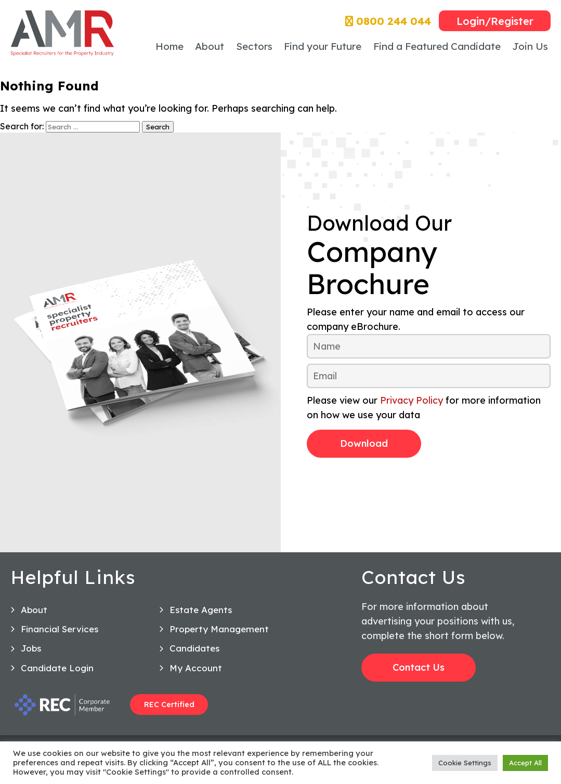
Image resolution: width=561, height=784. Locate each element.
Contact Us (419, 670)
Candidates (194, 651)
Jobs (31, 651)
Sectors (254, 46)
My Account (195, 670)
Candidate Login (57, 670)
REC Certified (169, 707)
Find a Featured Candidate (437, 46)
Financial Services (59, 632)
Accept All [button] (525, 763)
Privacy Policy (411, 400)
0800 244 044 (388, 21)
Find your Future (322, 46)
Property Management (219, 632)
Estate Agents (200, 612)
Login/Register (494, 21)
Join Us (530, 46)
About (209, 46)
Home (169, 46)
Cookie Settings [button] (464, 763)
